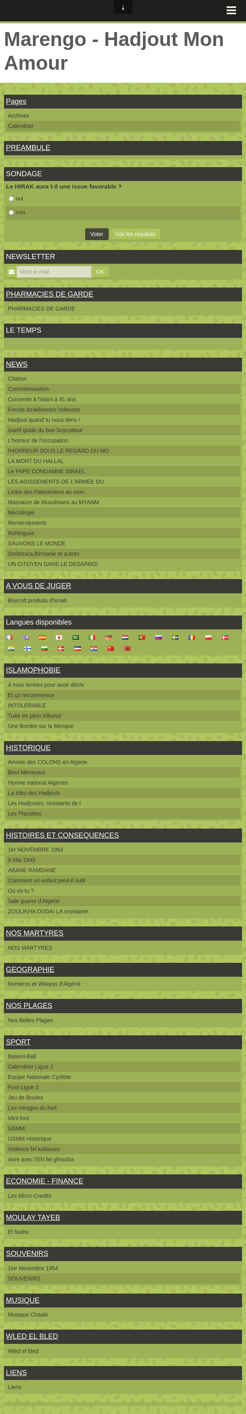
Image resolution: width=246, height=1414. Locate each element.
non (17, 212)
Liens (14, 1387)
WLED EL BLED (32, 1336)
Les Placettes (24, 813)
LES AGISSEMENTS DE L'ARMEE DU (56, 481)
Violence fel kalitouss (33, 1149)
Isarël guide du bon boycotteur (45, 430)
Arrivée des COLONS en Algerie (47, 762)
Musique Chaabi (28, 1314)
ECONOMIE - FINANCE (44, 1181)
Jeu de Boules (25, 1097)
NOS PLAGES (29, 1006)
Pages (16, 101)
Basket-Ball (22, 1056)
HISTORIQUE (28, 748)
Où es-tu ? (21, 891)
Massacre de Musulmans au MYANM (53, 502)
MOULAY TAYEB (33, 1218)
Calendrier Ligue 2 (30, 1066)
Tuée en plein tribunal (34, 716)
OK (100, 272)
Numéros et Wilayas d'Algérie (44, 984)
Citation (17, 378)
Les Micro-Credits (29, 1196)
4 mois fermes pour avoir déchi (46, 685)
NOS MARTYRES (34, 933)
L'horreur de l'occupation (38, 440)
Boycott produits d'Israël (37, 600)
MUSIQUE (23, 1300)
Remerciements (27, 523)
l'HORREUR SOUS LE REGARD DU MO (58, 451)
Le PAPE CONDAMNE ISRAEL (46, 471)
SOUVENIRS (27, 1254)
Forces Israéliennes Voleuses (44, 409)
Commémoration (28, 389)
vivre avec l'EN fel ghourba (41, 1159)
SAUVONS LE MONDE (36, 543)
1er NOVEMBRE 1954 (35, 849)
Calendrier (21, 126)
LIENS (16, 1373)
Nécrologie (21, 512)
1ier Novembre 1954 (33, 1268)
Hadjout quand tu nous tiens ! (44, 420)
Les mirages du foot (32, 1108)
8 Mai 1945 (21, 860)
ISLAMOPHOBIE (33, 670)
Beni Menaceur (26, 772)
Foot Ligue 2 (23, 1087)
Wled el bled (23, 1351)
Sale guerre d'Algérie (33, 901)
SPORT (18, 1042)
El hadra (18, 1232)
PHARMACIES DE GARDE (49, 294)
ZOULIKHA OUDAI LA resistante (48, 911)
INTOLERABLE (27, 705)
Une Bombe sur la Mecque (41, 726)
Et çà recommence (31, 695)
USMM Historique (29, 1139)
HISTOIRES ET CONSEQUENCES (62, 835)
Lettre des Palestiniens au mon (46, 492)
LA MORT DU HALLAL (36, 461)
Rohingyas (21, 533)
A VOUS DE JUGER (38, 586)
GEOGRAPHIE (30, 970)
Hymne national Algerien (38, 782)
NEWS (17, 364)
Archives (18, 115)
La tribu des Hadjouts (34, 793)
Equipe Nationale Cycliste (39, 1077)
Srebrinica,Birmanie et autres (44, 554)
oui (16, 198)
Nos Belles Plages (30, 1020)
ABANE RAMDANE (32, 870)
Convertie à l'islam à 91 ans (42, 399)
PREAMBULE (28, 148)
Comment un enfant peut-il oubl (46, 880)
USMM (16, 1128)
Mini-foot (18, 1118)
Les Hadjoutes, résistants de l (44, 803)
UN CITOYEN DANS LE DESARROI (53, 564)
